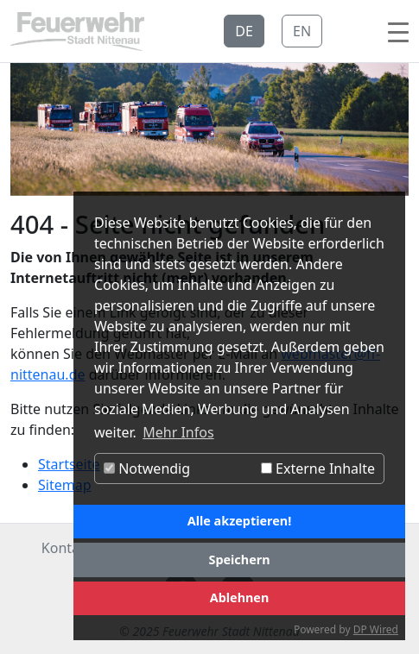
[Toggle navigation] (398, 31)
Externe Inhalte (318, 468)
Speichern (239, 559)
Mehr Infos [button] (178, 432)
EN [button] (302, 31)
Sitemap (65, 484)
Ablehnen (240, 597)
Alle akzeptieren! (239, 521)
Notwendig (147, 468)
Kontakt (66, 547)
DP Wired (375, 629)
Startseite (69, 464)
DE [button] (244, 31)
